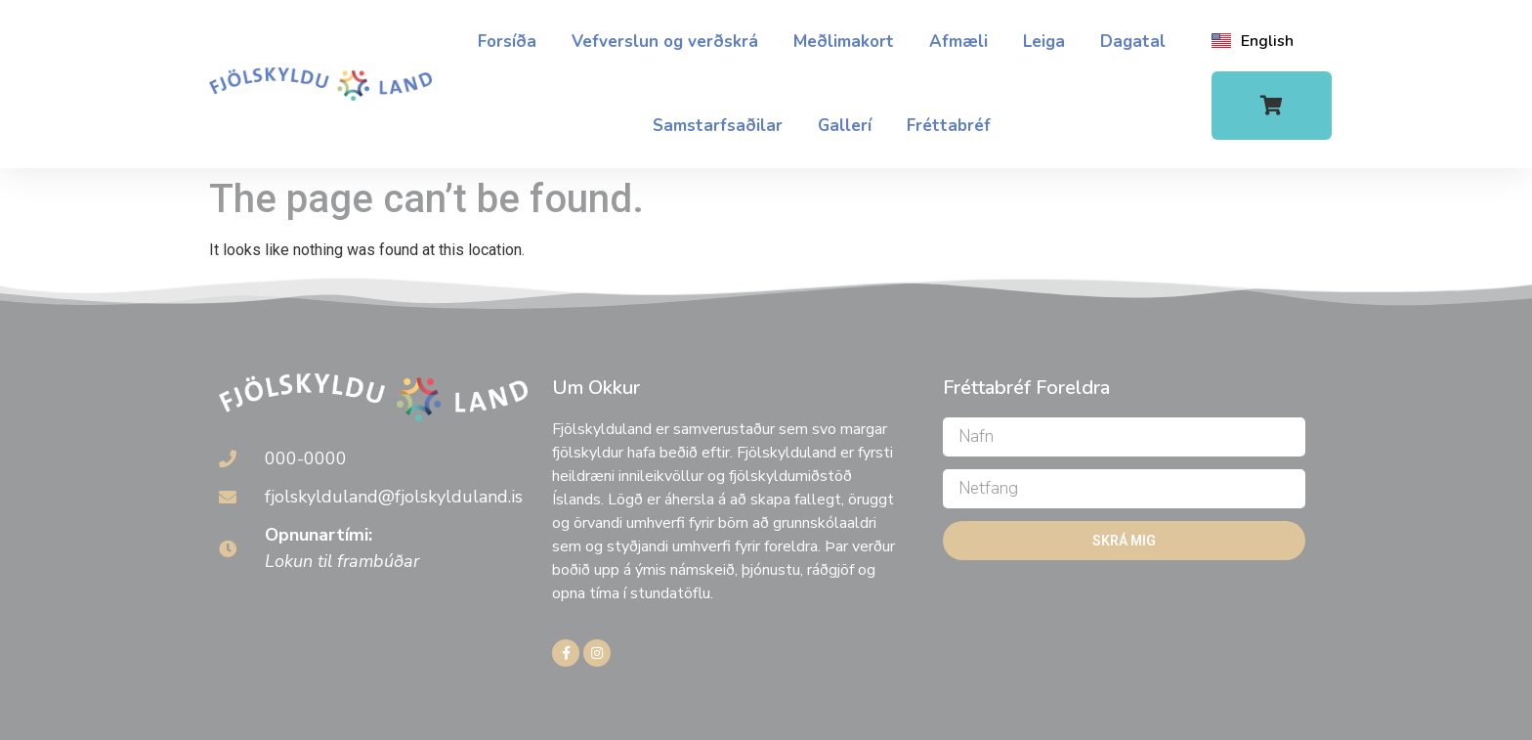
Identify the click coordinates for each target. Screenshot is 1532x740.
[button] (1272, 105)
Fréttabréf (949, 125)
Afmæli (958, 41)
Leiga (1044, 41)
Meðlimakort (843, 41)
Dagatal (1133, 41)
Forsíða (507, 41)
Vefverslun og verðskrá (665, 41)
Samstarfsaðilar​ (718, 125)
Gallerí (845, 125)
